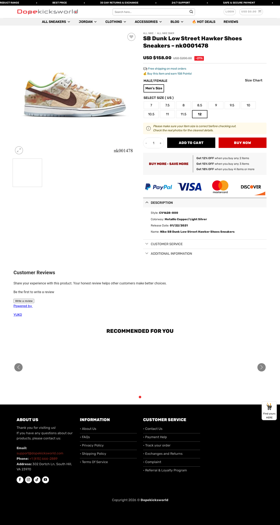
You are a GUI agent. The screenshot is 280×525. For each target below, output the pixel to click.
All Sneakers (56, 22)
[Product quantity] (153, 143)
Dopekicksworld (154, 500)
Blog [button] (177, 22)
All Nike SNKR (165, 33)
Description (158, 202)
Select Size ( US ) (159, 98)
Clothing (116, 22)
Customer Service (163, 244)
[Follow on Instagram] (28, 479)
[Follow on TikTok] (37, 479)
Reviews (231, 22)
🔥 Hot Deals (203, 22)
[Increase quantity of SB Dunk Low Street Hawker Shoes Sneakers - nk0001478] (161, 143)
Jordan (88, 22)
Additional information (167, 254)
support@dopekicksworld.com (40, 453)
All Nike (148, 33)
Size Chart (254, 80)
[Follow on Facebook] (20, 479)
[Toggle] (147, 202)
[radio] (154, 88)
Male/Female (155, 81)
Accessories (148, 22)
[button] (230, 12)
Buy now (242, 143)
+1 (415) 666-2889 (43, 459)
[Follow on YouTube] (45, 479)
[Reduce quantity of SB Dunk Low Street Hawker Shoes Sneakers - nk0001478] (146, 143)
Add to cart (191, 143)
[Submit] (191, 11)
